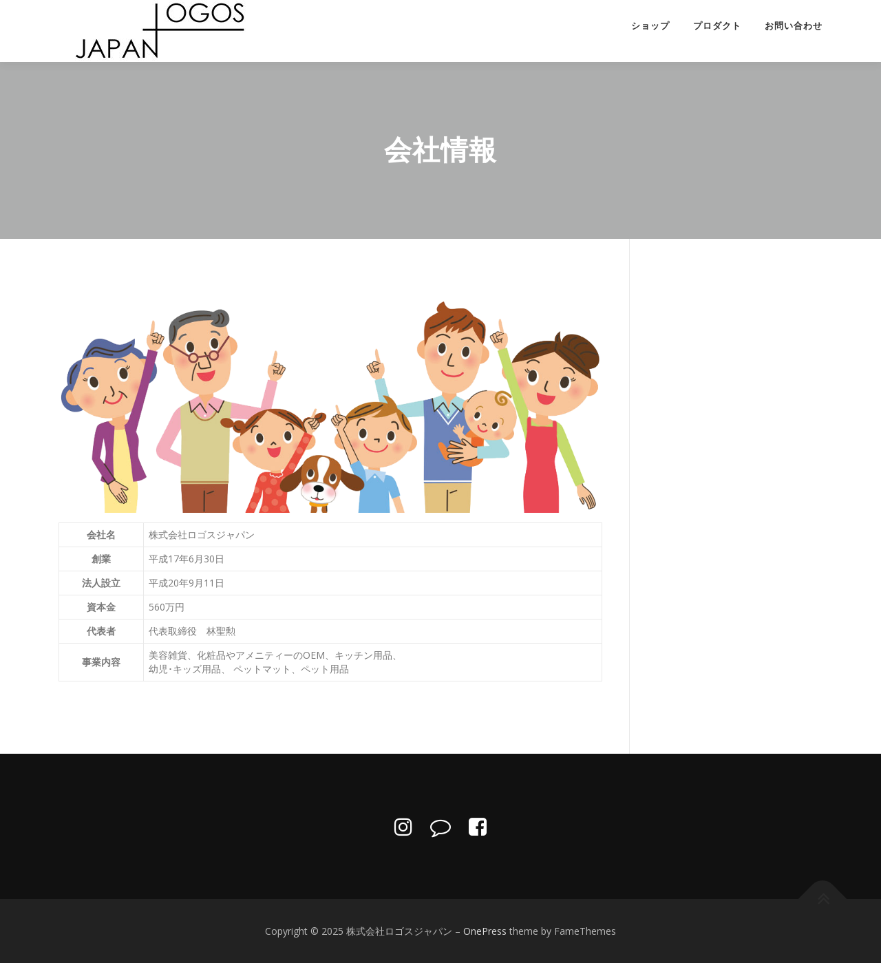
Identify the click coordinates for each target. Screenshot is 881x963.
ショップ (650, 26)
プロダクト (717, 26)
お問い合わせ (793, 26)
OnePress (485, 931)
